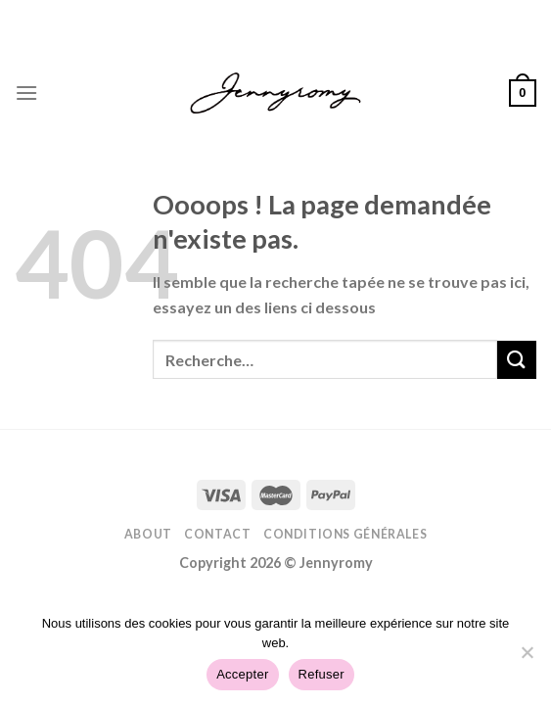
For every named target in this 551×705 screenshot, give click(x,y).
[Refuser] (526, 658)
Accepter (242, 674)
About (148, 534)
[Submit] (516, 360)
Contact (217, 534)
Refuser (321, 674)
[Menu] (26, 93)
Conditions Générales (345, 534)
